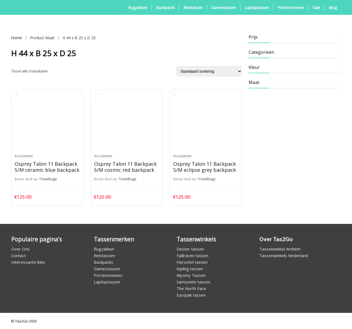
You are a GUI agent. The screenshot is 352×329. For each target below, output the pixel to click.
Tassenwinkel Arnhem (280, 249)
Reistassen (193, 7)
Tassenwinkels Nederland (283, 255)
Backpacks (165, 7)
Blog (333, 7)
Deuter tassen (190, 249)
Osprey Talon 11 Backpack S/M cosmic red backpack (125, 167)
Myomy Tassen (191, 275)
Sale (316, 7)
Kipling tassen (190, 268)
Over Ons (20, 249)
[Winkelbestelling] (209, 71)
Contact (18, 255)
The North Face (191, 288)
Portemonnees (290, 7)
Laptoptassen (256, 7)
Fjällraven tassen (192, 255)
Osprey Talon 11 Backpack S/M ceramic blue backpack (47, 167)
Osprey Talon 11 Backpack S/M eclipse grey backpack (204, 167)
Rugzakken (137, 7)
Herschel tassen (192, 262)
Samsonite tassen (193, 282)
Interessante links (28, 262)
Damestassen (223, 7)
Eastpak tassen (191, 295)
